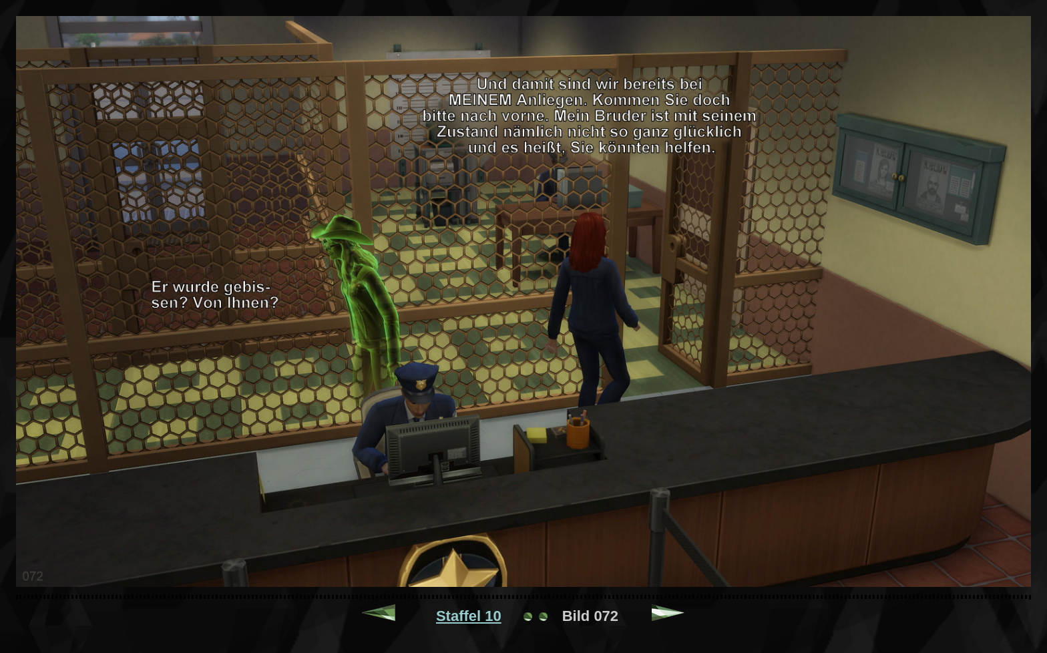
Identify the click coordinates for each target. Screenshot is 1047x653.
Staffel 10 (468, 616)
